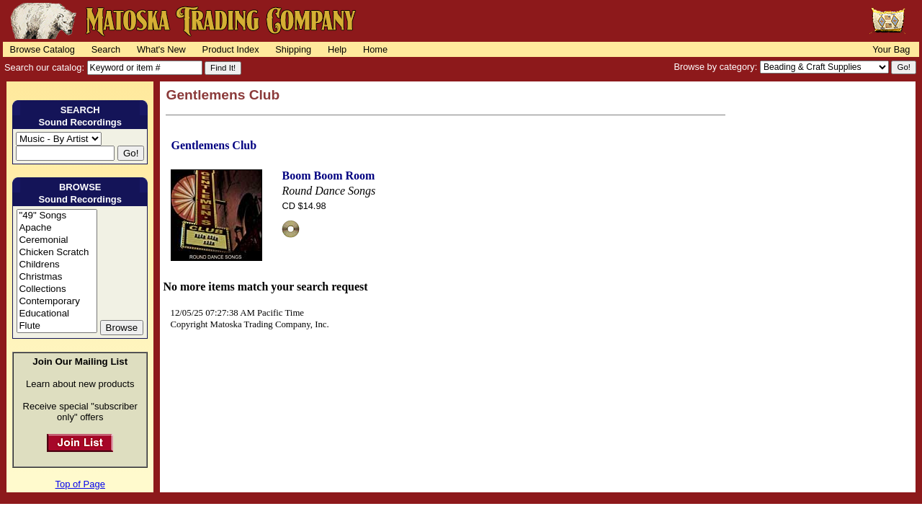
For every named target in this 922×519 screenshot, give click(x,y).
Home (375, 49)
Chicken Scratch (56, 253)
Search (106, 49)
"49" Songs (56, 216)
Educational (56, 314)
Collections (56, 289)
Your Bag (891, 49)
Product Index (230, 49)
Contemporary (56, 302)
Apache (56, 228)
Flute (56, 326)
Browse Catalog (42, 49)
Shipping (293, 49)
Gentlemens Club (213, 145)
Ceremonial (56, 240)
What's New (161, 49)
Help (337, 49)
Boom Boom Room (328, 175)
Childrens (56, 265)
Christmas (56, 277)
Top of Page (80, 484)
